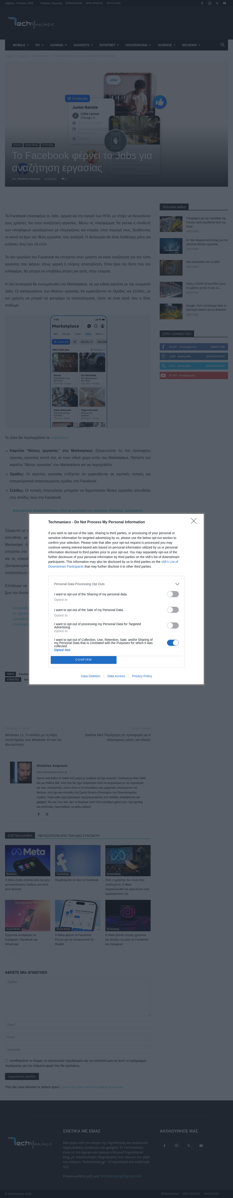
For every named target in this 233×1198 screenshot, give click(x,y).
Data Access (116, 676)
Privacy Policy (142, 676)
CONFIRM (83, 660)
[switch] (173, 594)
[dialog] (116, 599)
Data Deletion (90, 676)
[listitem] (116, 584)
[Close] (195, 522)
